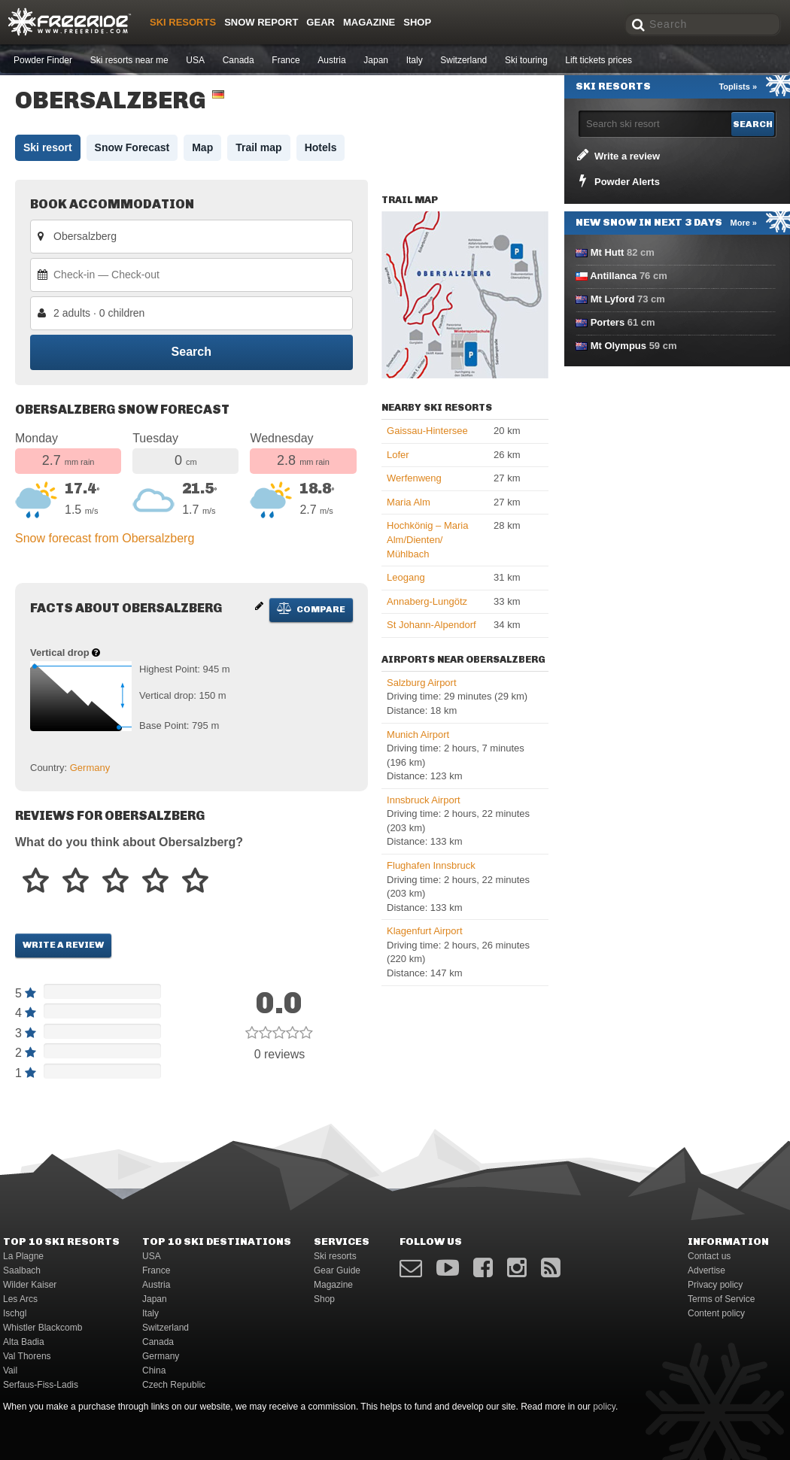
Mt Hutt (607, 252)
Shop (417, 22)
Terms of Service (721, 1299)
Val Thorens (27, 1356)
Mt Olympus (618, 345)
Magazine (369, 22)
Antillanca (613, 275)
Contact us (709, 1256)
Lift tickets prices (598, 60)
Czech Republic (173, 1385)
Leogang (406, 577)
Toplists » (738, 86)
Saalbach (22, 1270)
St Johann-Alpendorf (431, 624)
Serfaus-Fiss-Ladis (40, 1385)
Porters (608, 322)
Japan (375, 60)
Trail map (258, 147)
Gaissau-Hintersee (427, 430)
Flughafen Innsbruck (431, 865)
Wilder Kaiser (29, 1284)
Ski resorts (183, 22)
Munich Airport (418, 734)
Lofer (398, 454)
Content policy (716, 1313)
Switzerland (463, 60)
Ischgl (14, 1313)
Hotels (321, 147)
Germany (90, 767)
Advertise (706, 1270)
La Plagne (23, 1256)
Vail (10, 1370)
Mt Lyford (613, 299)
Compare (311, 609)
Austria (331, 60)
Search (191, 351)
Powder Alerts (617, 180)
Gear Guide (337, 1270)
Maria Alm (408, 502)
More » (744, 222)
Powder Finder (43, 60)
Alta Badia (23, 1342)
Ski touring (526, 60)
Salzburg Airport (422, 682)
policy (604, 1406)
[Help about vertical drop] (96, 652)
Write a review (63, 944)
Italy (414, 60)
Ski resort (47, 147)
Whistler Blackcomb (42, 1327)
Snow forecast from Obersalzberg (104, 538)
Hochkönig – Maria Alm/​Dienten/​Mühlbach (427, 539)
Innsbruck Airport (423, 800)
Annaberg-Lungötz (427, 601)
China (154, 1370)
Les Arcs (20, 1299)
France (285, 60)
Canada (238, 60)
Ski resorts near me (129, 60)
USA (195, 60)
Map (202, 147)
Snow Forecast (132, 147)
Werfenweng (414, 478)
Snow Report (261, 22)
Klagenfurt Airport (424, 930)
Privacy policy (715, 1284)
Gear (320, 22)
